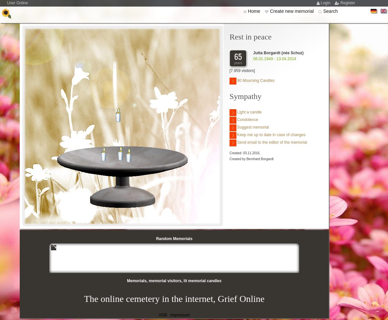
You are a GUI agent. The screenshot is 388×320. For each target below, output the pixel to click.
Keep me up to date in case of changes (267, 135)
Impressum (180, 315)
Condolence (244, 120)
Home (254, 11)
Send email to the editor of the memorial (268, 142)
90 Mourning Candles (252, 81)
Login (326, 3)
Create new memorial (292, 11)
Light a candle (246, 112)
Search (330, 11)
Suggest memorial (249, 127)
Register (347, 3)
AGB (163, 315)
